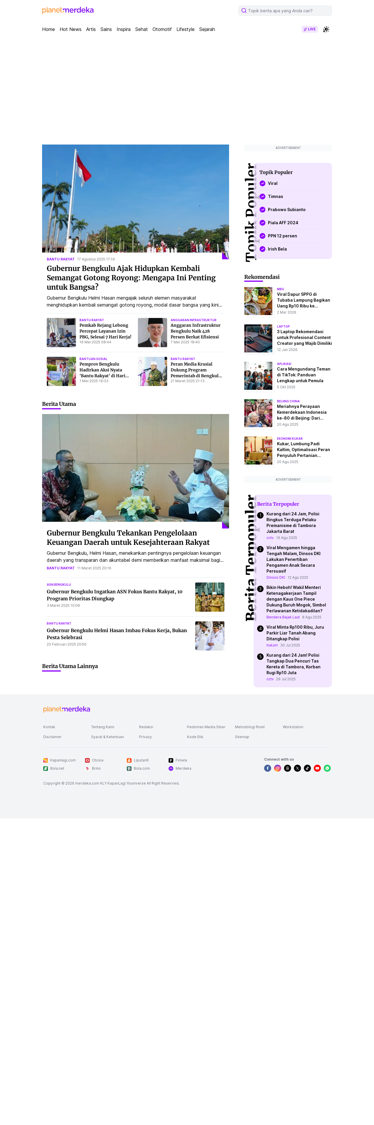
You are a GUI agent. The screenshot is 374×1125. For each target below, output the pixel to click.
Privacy (145, 737)
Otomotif (162, 29)
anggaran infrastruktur (194, 320)
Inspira (124, 29)
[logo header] (68, 10)
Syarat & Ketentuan (107, 737)
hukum (272, 645)
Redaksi (146, 727)
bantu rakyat (61, 259)
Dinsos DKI (275, 577)
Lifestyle (185, 29)
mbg (280, 289)
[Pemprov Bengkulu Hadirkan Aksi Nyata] (61, 371)
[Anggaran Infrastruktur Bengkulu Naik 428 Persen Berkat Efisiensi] (152, 332)
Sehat (141, 29)
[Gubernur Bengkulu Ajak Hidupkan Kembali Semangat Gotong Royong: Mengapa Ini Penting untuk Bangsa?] (135, 202)
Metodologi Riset (250, 727)
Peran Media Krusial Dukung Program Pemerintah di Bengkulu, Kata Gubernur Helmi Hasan (197, 375)
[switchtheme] (326, 29)
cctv (270, 537)
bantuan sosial (93, 359)
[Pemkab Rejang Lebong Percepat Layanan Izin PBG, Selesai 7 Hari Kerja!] (61, 332)
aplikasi (284, 364)
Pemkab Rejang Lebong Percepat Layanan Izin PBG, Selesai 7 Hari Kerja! (105, 331)
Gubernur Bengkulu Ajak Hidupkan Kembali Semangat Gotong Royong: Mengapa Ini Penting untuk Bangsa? (131, 278)
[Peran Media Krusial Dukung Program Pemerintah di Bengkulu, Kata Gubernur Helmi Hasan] (152, 371)
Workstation (293, 727)
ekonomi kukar (290, 438)
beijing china (288, 401)
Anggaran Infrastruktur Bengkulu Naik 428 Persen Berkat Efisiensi (196, 331)
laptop (283, 326)
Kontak (49, 727)
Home (48, 29)
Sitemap (242, 737)
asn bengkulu (59, 584)
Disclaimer (52, 737)
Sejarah (207, 29)
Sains (106, 29)
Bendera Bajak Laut (283, 617)
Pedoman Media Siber (206, 727)
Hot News (71, 29)
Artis (91, 29)
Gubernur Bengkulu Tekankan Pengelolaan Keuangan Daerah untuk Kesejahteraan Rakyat (128, 537)
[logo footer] (66, 709)
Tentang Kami (102, 727)
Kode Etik (195, 737)
